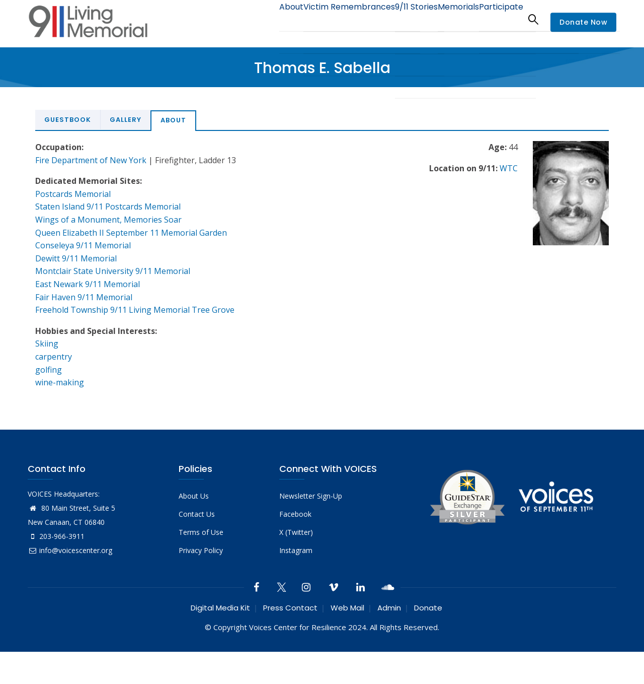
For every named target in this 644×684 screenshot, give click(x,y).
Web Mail (347, 607)
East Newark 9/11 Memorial (87, 284)
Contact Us (197, 514)
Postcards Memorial (73, 193)
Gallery (125, 119)
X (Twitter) (296, 532)
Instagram (295, 550)
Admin (389, 607)
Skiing (46, 343)
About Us (194, 496)
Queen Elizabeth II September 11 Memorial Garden (131, 232)
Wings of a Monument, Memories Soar (108, 219)
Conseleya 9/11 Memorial (83, 245)
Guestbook (67, 119)
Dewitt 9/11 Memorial (76, 258)
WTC (509, 168)
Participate (497, 19)
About (259, 19)
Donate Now (583, 22)
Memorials (447, 19)
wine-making (59, 382)
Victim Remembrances (324, 19)
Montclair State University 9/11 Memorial (112, 271)
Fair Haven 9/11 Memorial (83, 297)
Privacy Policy (201, 550)
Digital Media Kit (220, 607)
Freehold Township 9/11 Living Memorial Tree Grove (134, 309)
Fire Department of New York (90, 160)
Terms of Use (201, 532)
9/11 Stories (397, 19)
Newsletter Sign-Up (310, 496)
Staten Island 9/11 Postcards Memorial (108, 206)
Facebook (295, 514)
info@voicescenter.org (70, 550)
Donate (428, 607)
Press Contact (290, 607)
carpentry (53, 356)
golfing (48, 369)
